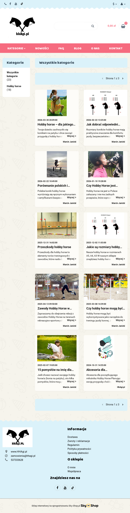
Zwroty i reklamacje (79, 441)
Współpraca (74, 471)
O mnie (71, 467)
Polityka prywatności (79, 448)
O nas (95, 49)
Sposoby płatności (78, 453)
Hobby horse (14, 86)
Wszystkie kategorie (13, 74)
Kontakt (116, 49)
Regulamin (73, 445)
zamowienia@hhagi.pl (23, 455)
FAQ (61, 49)
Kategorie (16, 49)
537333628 (5, 4)
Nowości (42, 49)
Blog (77, 49)
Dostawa (73, 437)
